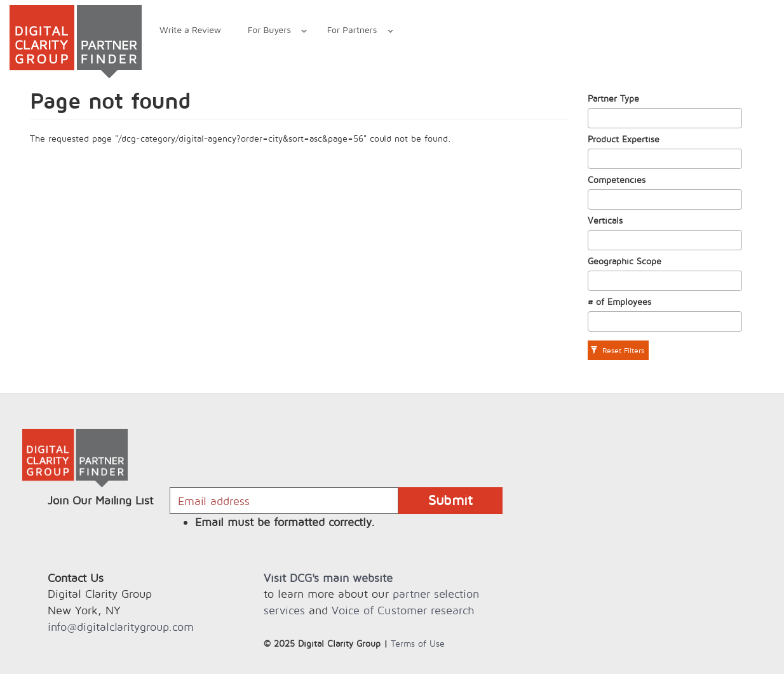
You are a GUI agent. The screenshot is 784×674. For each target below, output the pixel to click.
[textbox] (594, 118)
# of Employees (619, 301)
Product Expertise (623, 138)
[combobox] (665, 118)
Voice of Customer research (403, 610)
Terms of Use (418, 643)
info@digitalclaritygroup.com (121, 626)
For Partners (353, 31)
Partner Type (613, 98)
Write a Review (190, 29)
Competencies (616, 179)
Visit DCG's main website (328, 577)
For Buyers (270, 31)
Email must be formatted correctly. (285, 522)
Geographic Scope (624, 260)
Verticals (605, 220)
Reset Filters (617, 350)
